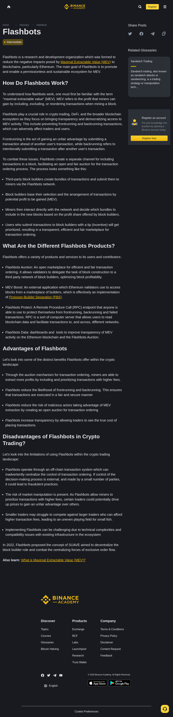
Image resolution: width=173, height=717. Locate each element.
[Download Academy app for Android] (120, 683)
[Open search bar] (139, 7)
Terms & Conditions (112, 629)
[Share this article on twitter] (130, 34)
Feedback (106, 655)
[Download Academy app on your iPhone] (97, 683)
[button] (165, 7)
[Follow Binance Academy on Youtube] (61, 675)
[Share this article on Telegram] (153, 34)
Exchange (78, 629)
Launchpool (79, 649)
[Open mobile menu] (165, 7)
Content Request (111, 649)
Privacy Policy (109, 635)
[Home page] (74, 6)
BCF (75, 635)
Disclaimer (107, 642)
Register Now (149, 138)
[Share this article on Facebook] (141, 34)
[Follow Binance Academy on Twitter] (48, 675)
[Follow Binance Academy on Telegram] (54, 675)
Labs (75, 642)
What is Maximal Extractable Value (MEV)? (53, 560)
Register (152, 6)
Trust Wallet (79, 662)
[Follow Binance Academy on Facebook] (42, 675)
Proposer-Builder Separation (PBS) (35, 297)
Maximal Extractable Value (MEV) (85, 62)
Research (78, 655)
